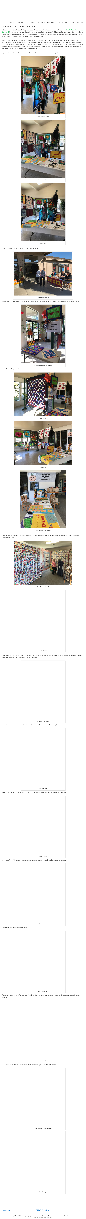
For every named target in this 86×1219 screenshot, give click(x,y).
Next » (81, 1210)
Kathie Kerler (43, 12)
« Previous (6, 1210)
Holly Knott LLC (47, 1217)
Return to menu (42, 1210)
